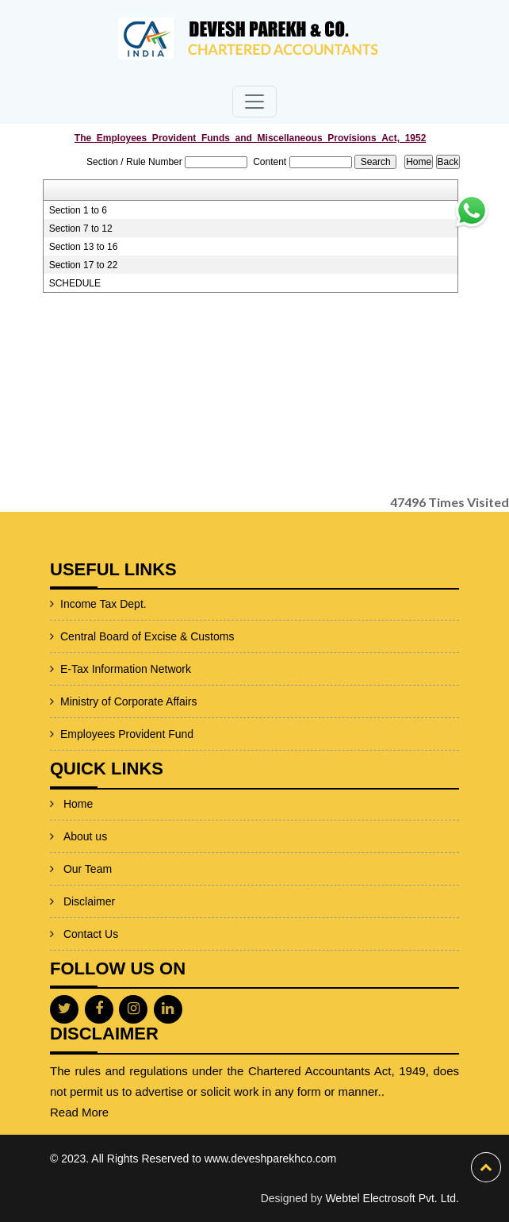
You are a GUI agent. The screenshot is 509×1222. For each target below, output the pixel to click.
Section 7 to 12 (81, 228)
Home (78, 780)
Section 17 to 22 (83, 265)
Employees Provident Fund (93, 734)
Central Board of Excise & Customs (114, 636)
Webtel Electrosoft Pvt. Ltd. (392, 1198)
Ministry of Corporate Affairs (95, 701)
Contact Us (90, 911)
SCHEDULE (75, 283)
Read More (112, 1112)
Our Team (87, 846)
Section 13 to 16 (83, 246)
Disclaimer (89, 878)
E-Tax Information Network (92, 669)
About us (85, 813)
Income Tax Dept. (70, 604)
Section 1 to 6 (78, 210)
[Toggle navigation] (254, 101)
